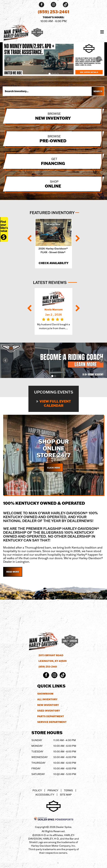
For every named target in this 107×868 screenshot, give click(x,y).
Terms (68, 790)
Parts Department (50, 716)
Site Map (66, 794)
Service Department (52, 722)
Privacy (52, 790)
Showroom (45, 693)
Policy (37, 790)
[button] (8, 59)
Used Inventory (48, 710)
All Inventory (47, 699)
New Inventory (48, 705)
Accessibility (44, 794)
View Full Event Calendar (53, 403)
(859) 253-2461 (47, 666)
